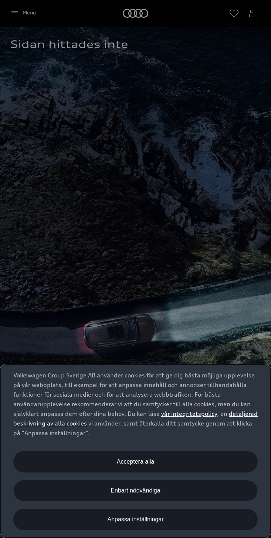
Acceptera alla (135, 461)
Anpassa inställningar (135, 519)
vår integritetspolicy (189, 413)
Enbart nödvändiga (135, 490)
